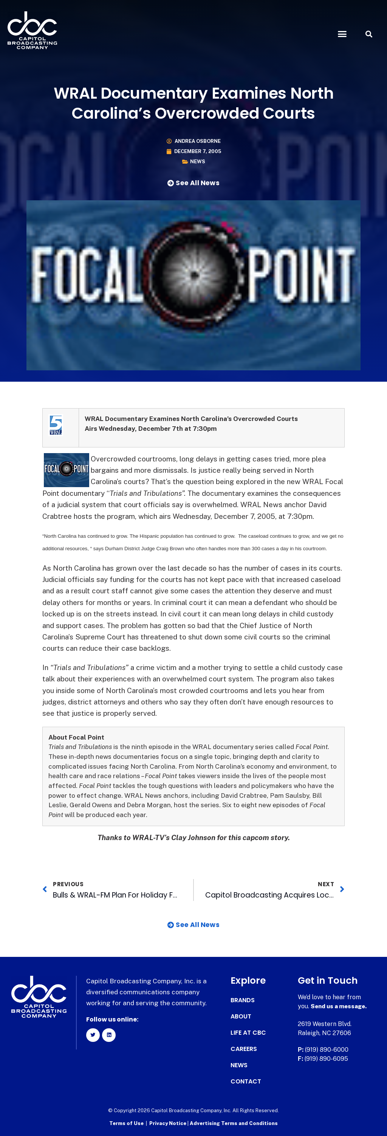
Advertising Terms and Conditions (234, 1123)
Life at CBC (248, 1033)
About (241, 1016)
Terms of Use (126, 1123)
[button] (342, 34)
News (197, 161)
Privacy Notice (168, 1123)
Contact (246, 1081)
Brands (243, 1000)
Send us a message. (340, 1006)
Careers (244, 1049)
